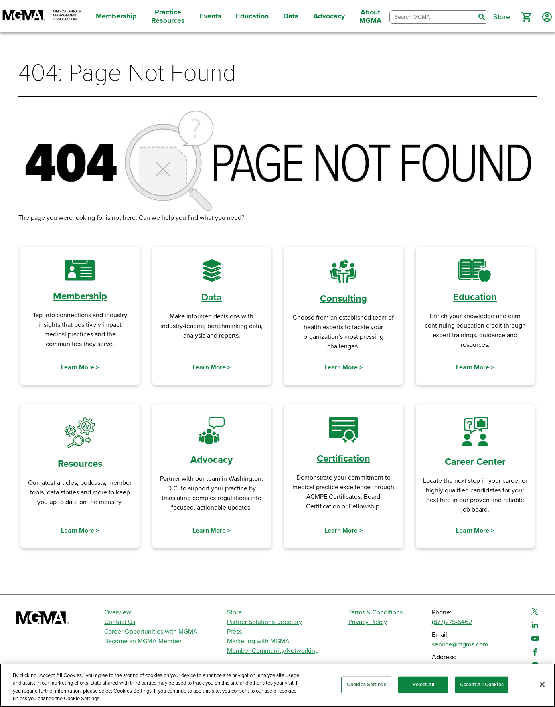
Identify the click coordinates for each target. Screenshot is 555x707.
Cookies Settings (366, 684)
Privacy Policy (367, 622)
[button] (526, 17)
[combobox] (432, 17)
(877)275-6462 (452, 622)
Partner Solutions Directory (264, 622)
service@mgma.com (460, 644)
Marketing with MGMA (258, 641)
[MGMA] (42, 16)
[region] (277, 685)
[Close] (542, 684)
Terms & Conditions (375, 612)
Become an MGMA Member (143, 641)
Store (234, 612)
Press (234, 632)
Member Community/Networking (273, 651)
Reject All (423, 684)
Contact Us (119, 622)
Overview (117, 612)
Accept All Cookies (481, 684)
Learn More (80, 367)
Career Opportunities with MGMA (151, 632)
